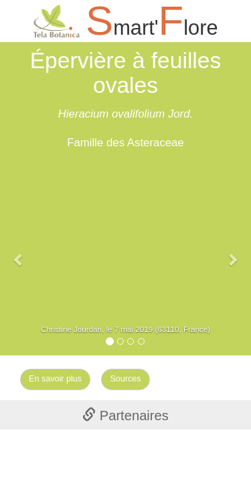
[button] (18, 252)
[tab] (125, 415)
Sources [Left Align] (125, 378)
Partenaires (125, 415)
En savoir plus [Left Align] (55, 378)
